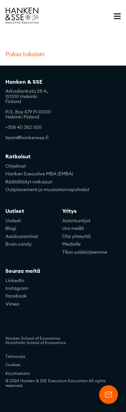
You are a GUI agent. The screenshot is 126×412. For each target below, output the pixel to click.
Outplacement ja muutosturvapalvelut (47, 189)
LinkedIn (14, 280)
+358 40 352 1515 (23, 127)
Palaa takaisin (25, 54)
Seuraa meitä (22, 271)
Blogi (10, 228)
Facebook (16, 296)
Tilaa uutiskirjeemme (84, 252)
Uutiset (14, 211)
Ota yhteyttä (76, 236)
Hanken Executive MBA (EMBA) (39, 174)
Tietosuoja (15, 356)
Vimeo (12, 304)
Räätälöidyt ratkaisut (28, 182)
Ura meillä (73, 228)
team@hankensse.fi (27, 138)
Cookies (12, 364)
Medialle (71, 244)
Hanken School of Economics (32, 338)
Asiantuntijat (76, 221)
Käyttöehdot (17, 373)
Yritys (69, 211)
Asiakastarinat (21, 236)
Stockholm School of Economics (35, 342)
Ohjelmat (15, 166)
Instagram (16, 288)
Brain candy (18, 244)
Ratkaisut (18, 157)
